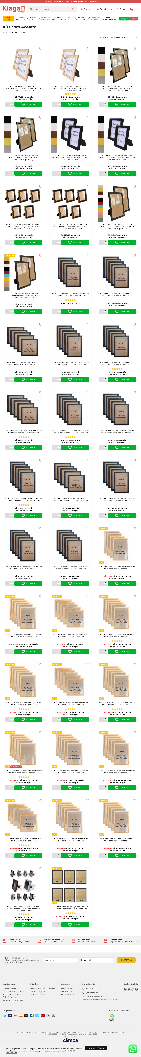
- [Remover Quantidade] (58, 106)
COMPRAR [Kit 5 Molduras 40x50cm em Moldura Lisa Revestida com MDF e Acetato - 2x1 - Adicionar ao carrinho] (122, 311)
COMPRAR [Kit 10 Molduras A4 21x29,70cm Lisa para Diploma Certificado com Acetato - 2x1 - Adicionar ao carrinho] (75, 925)
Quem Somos (9, 989)
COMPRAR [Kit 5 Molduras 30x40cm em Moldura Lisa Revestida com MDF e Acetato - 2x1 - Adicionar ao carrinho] (122, 379)
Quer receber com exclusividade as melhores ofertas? (22, 961)
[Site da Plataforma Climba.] (70, 1039)
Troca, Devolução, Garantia (42, 989)
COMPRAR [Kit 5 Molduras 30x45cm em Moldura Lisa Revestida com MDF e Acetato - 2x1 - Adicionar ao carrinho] (75, 379)
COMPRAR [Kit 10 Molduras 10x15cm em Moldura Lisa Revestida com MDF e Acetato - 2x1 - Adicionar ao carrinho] (75, 583)
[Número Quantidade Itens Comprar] (7, 104)
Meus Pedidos (67, 989)
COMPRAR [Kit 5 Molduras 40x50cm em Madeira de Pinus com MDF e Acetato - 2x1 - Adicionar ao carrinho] (28, 652)
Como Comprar (37, 991)
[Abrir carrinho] (133, 9)
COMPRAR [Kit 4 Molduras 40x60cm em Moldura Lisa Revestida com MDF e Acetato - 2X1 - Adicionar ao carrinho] (75, 311)
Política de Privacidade (13, 991)
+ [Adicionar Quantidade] (12, 103)
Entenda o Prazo (38, 994)
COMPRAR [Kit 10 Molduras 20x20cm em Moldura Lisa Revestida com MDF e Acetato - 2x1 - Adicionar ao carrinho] (75, 516)
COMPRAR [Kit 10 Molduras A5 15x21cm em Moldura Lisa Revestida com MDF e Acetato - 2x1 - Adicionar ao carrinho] (122, 516)
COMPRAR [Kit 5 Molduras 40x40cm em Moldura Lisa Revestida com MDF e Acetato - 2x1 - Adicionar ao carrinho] (28, 379)
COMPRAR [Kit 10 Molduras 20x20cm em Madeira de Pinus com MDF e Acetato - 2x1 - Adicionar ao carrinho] (28, 856)
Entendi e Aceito (96, 1048)
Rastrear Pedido (68, 994)
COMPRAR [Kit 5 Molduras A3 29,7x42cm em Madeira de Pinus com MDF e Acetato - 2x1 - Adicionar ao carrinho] (122, 719)
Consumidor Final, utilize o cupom (69, 2)
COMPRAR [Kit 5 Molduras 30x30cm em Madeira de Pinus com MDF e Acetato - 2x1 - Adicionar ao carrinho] (75, 719)
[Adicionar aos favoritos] (40, 48)
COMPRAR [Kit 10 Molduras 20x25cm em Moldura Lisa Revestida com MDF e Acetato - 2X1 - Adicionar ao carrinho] (28, 516)
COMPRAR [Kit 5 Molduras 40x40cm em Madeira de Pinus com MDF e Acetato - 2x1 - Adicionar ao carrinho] (75, 652)
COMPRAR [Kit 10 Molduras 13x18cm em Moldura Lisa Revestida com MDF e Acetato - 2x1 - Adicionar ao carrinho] (28, 583)
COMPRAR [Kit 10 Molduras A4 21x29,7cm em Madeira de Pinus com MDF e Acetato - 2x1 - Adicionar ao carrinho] (28, 788)
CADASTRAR (126, 960)
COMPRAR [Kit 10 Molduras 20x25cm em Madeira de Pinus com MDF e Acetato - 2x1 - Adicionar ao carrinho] (122, 788)
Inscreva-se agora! (14, 958)
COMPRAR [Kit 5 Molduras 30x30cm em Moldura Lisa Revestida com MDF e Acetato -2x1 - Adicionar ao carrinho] (28, 447)
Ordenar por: (107, 38)
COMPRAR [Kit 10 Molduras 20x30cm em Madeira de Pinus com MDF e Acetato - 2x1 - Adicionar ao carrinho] (75, 788)
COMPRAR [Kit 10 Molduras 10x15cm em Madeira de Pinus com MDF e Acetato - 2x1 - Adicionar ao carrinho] (122, 856)
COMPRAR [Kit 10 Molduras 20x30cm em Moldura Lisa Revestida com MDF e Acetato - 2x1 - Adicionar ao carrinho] (122, 447)
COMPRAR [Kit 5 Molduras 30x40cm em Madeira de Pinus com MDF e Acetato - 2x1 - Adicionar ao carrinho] (28, 719)
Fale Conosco (9, 997)
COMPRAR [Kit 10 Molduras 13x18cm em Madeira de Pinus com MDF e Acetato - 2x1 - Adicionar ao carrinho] (75, 856)
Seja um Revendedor (13, 1000)
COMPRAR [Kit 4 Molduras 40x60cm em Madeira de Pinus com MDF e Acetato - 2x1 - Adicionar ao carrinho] (122, 583)
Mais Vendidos (16, 767)
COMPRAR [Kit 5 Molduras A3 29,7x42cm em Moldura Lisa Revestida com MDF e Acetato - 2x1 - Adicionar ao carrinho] (75, 447)
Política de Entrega (12, 994)
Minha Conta (67, 991)
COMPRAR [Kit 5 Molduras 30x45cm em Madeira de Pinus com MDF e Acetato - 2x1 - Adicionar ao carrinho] (122, 652)
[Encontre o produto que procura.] (73, 9)
